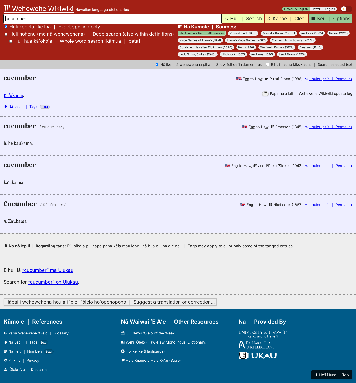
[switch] (346, 9)
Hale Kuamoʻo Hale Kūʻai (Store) (151, 360)
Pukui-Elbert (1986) (243, 33)
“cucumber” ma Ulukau (47, 270)
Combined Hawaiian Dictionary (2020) (206, 47)
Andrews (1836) (262, 54)
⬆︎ (332, 375)
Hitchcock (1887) (233, 54)
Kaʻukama (13, 95)
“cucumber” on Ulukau (53, 282)
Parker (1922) (338, 33)
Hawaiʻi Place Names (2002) (246, 40)
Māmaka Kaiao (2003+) (279, 33)
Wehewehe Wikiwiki (39, 8)
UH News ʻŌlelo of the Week (148, 333)
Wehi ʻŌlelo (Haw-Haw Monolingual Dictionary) (164, 342)
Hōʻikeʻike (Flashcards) (143, 351)
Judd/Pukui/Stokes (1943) (197, 54)
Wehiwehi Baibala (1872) (277, 47)
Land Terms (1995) (292, 54)
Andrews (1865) (312, 33)
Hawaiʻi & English (296, 9)
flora (45, 106)
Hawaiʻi (316, 9)
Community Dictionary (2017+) (293, 40)
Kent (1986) (246, 47)
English (330, 9)
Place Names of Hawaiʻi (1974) (200, 40)
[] (74, 41)
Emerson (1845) (310, 47)
